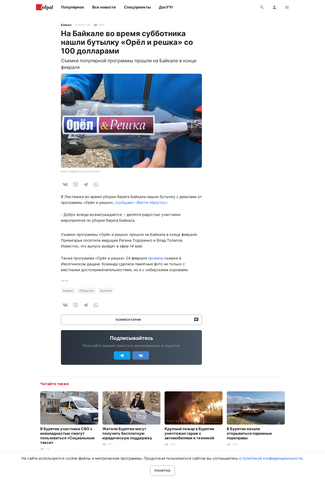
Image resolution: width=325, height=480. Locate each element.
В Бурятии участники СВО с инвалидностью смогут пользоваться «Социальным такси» (67, 436)
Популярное (72, 7)
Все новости (104, 7)
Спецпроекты (137, 7)
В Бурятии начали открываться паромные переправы (249, 433)
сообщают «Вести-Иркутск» (141, 202)
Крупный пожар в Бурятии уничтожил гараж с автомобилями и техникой (189, 433)
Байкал (66, 25)
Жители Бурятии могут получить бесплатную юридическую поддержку (127, 433)
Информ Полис (44, 7)
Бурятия (106, 290)
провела (155, 258)
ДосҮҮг (166, 7)
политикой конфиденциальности (272, 458)
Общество (86, 290)
